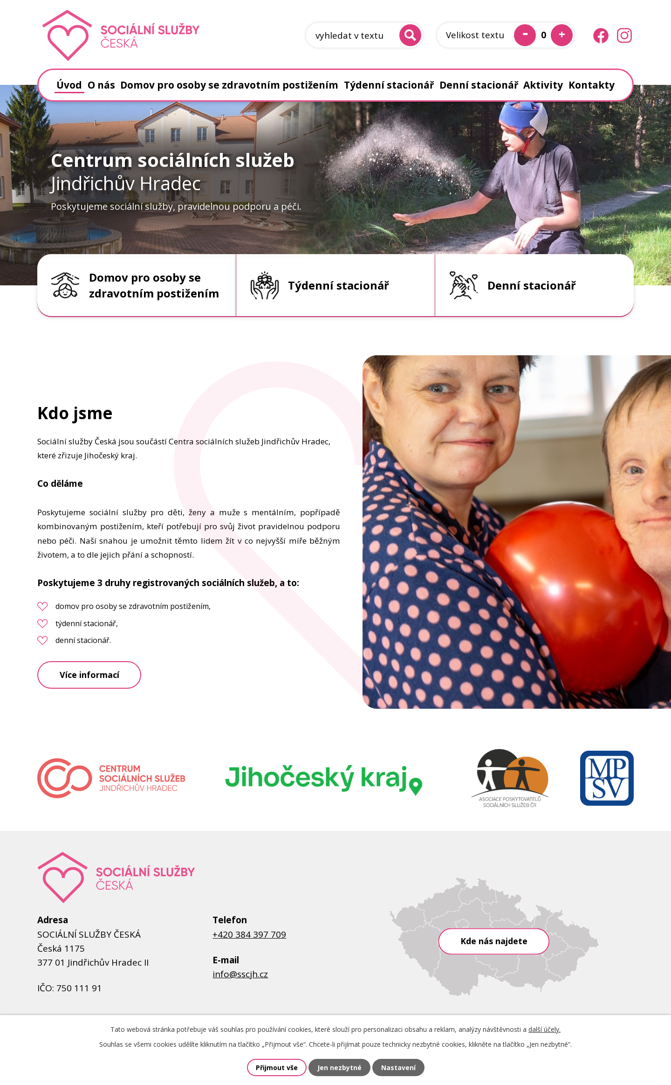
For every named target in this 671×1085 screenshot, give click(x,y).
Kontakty (591, 84)
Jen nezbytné (339, 1067)
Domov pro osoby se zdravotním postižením (229, 84)
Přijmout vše (277, 1067)
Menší (525, 35)
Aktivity (543, 84)
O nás (101, 84)
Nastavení (398, 1067)
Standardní (543, 35)
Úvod (69, 84)
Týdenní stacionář (389, 84)
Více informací (89, 674)
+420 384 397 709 (249, 934)
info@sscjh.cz (240, 974)
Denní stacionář (478, 84)
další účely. (544, 1029)
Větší (562, 35)
